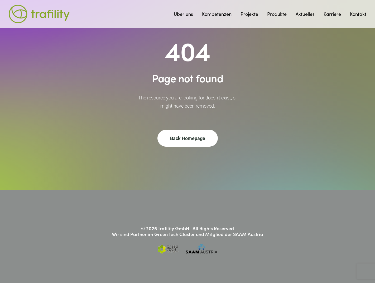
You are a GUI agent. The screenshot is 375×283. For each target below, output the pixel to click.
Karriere (332, 14)
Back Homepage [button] (187, 138)
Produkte (277, 14)
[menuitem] (185, 14)
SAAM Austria (248, 234)
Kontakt (358, 14)
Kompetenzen (217, 14)
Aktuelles (305, 14)
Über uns (183, 14)
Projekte (249, 14)
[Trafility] (39, 14)
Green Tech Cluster (174, 234)
